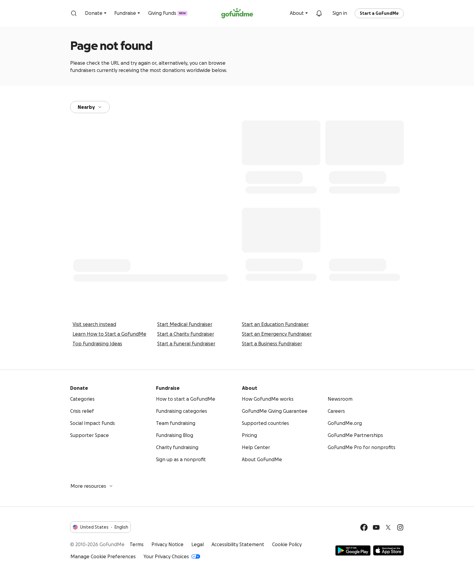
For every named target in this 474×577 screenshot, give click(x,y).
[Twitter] (388, 527)
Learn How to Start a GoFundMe (109, 334)
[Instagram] (400, 527)
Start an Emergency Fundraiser (277, 334)
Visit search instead (94, 324)
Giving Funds (167, 13)
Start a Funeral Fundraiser (186, 343)
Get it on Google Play (353, 550)
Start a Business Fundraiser (272, 343)
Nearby (90, 107)
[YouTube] (376, 527)
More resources (91, 486)
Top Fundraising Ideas (97, 343)
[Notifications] (319, 13)
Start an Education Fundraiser (275, 324)
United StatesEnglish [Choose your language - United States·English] (100, 527)
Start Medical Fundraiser (184, 324)
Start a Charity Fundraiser (185, 334)
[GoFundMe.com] (237, 13)
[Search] (74, 13)
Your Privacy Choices (172, 556)
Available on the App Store (388, 550)
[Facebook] (364, 527)
